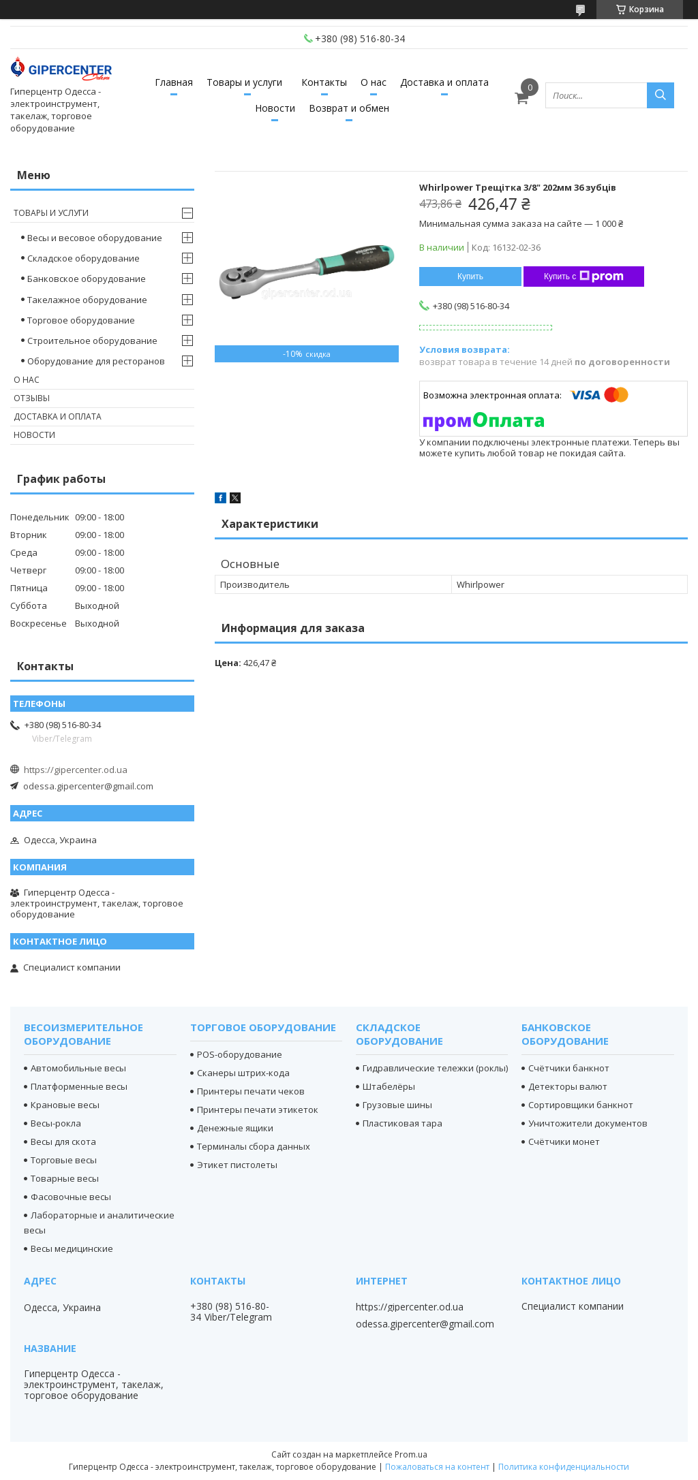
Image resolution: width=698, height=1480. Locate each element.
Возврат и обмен (349, 107)
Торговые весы (64, 1160)
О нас (373, 82)
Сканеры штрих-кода (243, 1073)
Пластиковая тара (402, 1123)
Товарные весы (65, 1178)
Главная (174, 82)
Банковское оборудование (86, 278)
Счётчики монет (564, 1141)
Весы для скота (63, 1141)
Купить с (584, 276)
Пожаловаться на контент (437, 1467)
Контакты (324, 82)
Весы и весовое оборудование (94, 238)
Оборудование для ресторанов (96, 361)
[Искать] (660, 95)
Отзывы (32, 398)
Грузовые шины (397, 1105)
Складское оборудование (83, 258)
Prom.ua (411, 1454)
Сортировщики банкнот (580, 1105)
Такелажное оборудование (87, 300)
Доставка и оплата (444, 82)
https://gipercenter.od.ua (75, 769)
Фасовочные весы (71, 1197)
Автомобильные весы (78, 1068)
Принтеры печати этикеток (257, 1109)
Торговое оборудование (81, 320)
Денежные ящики (235, 1128)
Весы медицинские (72, 1248)
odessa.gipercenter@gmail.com (88, 786)
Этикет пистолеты (237, 1165)
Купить (470, 276)
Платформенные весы (79, 1086)
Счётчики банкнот (568, 1068)
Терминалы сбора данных (253, 1146)
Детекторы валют (567, 1086)
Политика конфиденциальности (563, 1467)
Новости (275, 107)
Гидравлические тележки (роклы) (435, 1068)
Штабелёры (389, 1086)
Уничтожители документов (588, 1123)
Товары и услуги (244, 82)
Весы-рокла (56, 1123)
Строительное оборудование (92, 340)
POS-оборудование (239, 1054)
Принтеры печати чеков (251, 1091)
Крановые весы (65, 1105)
